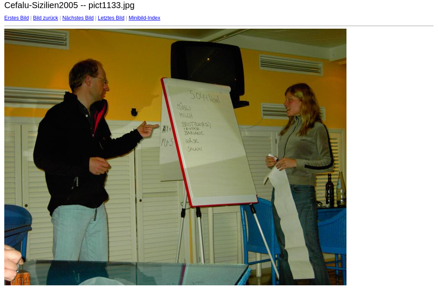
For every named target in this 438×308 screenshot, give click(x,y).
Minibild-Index (144, 18)
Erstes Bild (16, 18)
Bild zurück (45, 18)
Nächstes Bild (78, 18)
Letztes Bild (111, 18)
